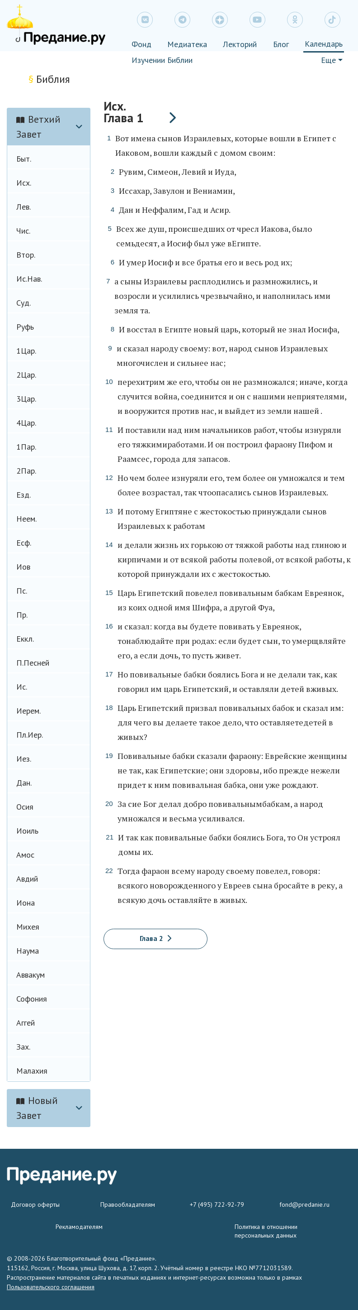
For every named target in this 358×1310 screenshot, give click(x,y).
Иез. (23, 758)
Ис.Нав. (29, 279)
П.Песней (32, 662)
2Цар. (26, 374)
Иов (23, 566)
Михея (27, 926)
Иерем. (28, 710)
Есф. (23, 542)
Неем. (26, 518)
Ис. (21, 686)
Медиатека (187, 44)
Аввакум (30, 974)
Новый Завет (37, 1108)
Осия (24, 806)
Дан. (24, 782)
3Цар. (26, 398)
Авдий (27, 878)
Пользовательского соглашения (50, 1287)
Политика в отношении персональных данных (266, 1231)
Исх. (23, 183)
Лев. (23, 207)
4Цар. (26, 422)
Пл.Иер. (29, 734)
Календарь (324, 43)
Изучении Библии (162, 60)
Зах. (23, 1046)
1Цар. (26, 350)
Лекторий (240, 44)
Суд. (23, 303)
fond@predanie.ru (304, 1204)
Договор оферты (35, 1204)
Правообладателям (127, 1204)
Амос (25, 854)
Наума (27, 950)
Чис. (23, 231)
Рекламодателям (79, 1227)
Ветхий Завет (38, 126)
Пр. (22, 614)
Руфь (25, 327)
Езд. (23, 494)
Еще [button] (328, 60)
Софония (31, 998)
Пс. (21, 590)
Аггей (25, 1022)
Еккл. (25, 638)
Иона (25, 902)
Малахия (31, 1070)
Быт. (23, 159)
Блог (281, 44)
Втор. (25, 255)
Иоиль (27, 830)
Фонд (141, 44)
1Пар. (26, 446)
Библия (49, 79)
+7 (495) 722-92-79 (217, 1204)
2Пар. (26, 470)
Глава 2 (155, 938)
